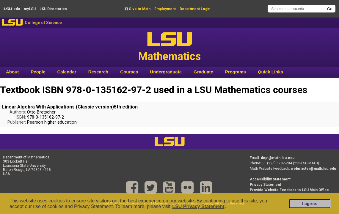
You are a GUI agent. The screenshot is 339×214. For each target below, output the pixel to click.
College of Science (43, 22)
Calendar (66, 71)
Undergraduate (166, 71)
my (30, 9)
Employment (165, 9)
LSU (12, 22)
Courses (129, 71)
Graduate (203, 71)
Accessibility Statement (270, 179)
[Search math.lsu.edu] (296, 8)
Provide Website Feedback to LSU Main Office (289, 190)
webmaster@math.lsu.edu (313, 168)
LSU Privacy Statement (198, 206)
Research (98, 71)
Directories (53, 9)
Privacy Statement (265, 184)
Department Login (195, 9)
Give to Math (137, 9)
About (12, 71)
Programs (235, 71)
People (38, 71)
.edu (12, 9)
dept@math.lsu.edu (277, 158)
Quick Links (270, 71)
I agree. (309, 203)
